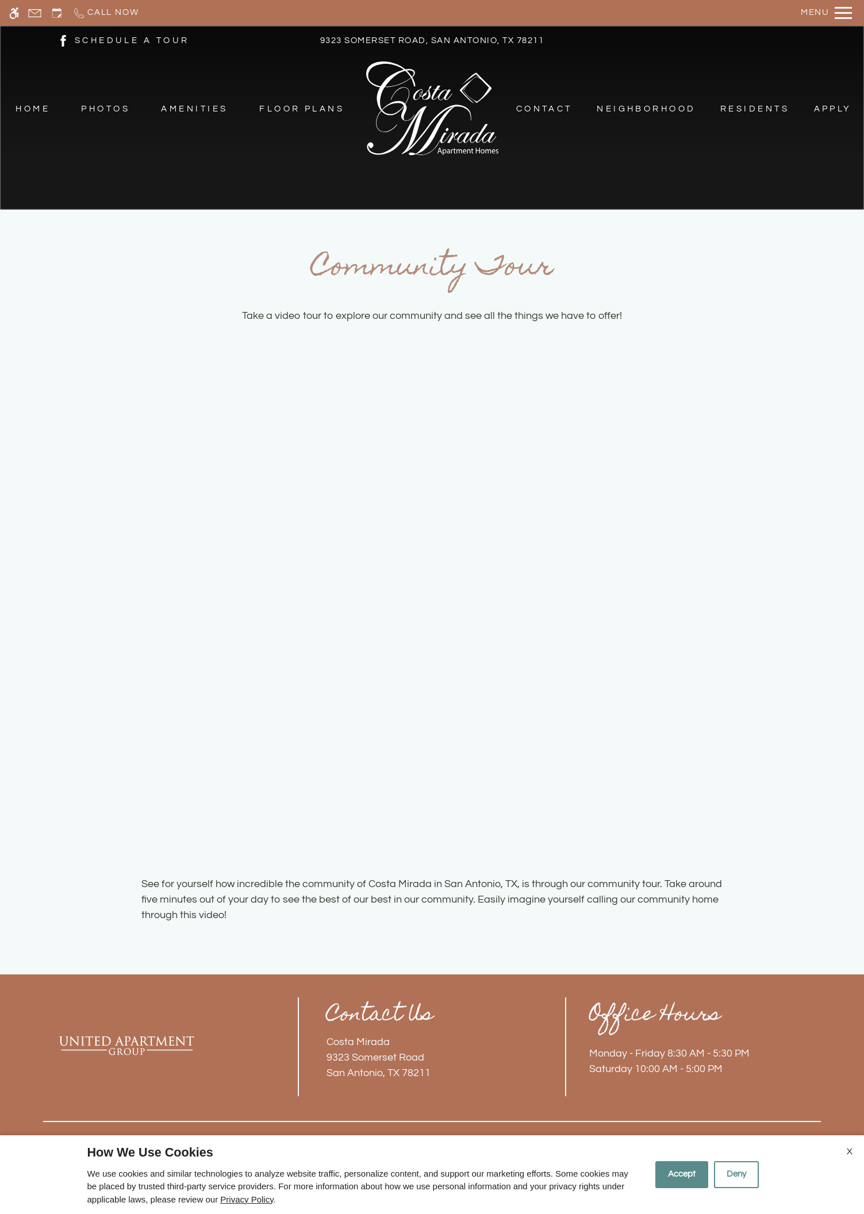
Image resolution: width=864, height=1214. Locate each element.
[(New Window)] (63, 39)
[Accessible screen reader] (14, 13)
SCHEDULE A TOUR (132, 40)
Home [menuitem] (33, 109)
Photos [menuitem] (105, 109)
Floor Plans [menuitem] (301, 109)
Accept (682, 1174)
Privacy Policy (246, 1199)
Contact (544, 109)
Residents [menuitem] (754, 109)
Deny (736, 1174)
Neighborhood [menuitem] (646, 109)
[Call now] (105, 13)
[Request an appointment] (56, 13)
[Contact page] (34, 13)
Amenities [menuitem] (194, 109)
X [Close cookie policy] (850, 1151)
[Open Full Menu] (826, 13)
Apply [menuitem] (833, 109)
